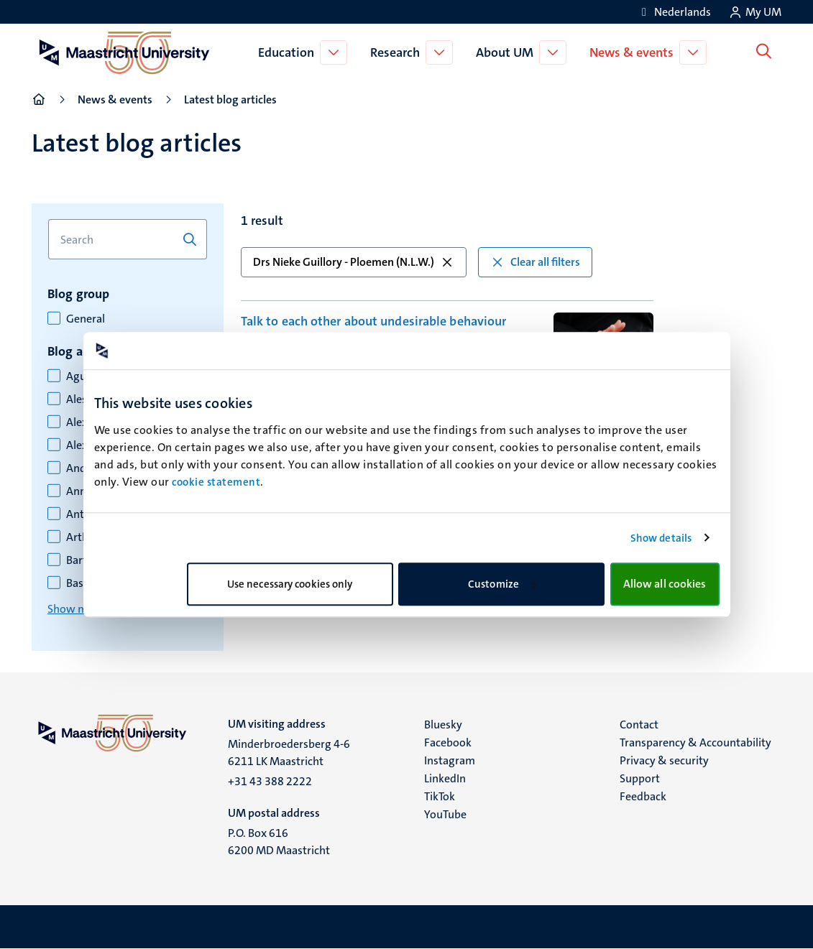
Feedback (643, 796)
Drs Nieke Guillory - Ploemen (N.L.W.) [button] (353, 261)
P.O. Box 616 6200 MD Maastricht (279, 841)
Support (640, 778)
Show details (661, 538)
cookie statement (216, 482)
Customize (502, 584)
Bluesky (443, 724)
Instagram (449, 760)
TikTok (439, 796)
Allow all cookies (665, 583)
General (85, 319)
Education (289, 52)
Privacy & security (664, 760)
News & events (634, 52)
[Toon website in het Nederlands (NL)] (674, 12)
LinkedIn (445, 778)
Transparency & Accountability (695, 742)
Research (398, 52)
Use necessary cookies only (290, 584)
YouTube (445, 814)
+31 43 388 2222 (270, 781)
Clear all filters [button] (535, 261)
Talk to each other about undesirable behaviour (374, 321)
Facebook (448, 742)
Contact (639, 724)
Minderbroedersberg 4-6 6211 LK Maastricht (289, 752)
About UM (507, 52)
